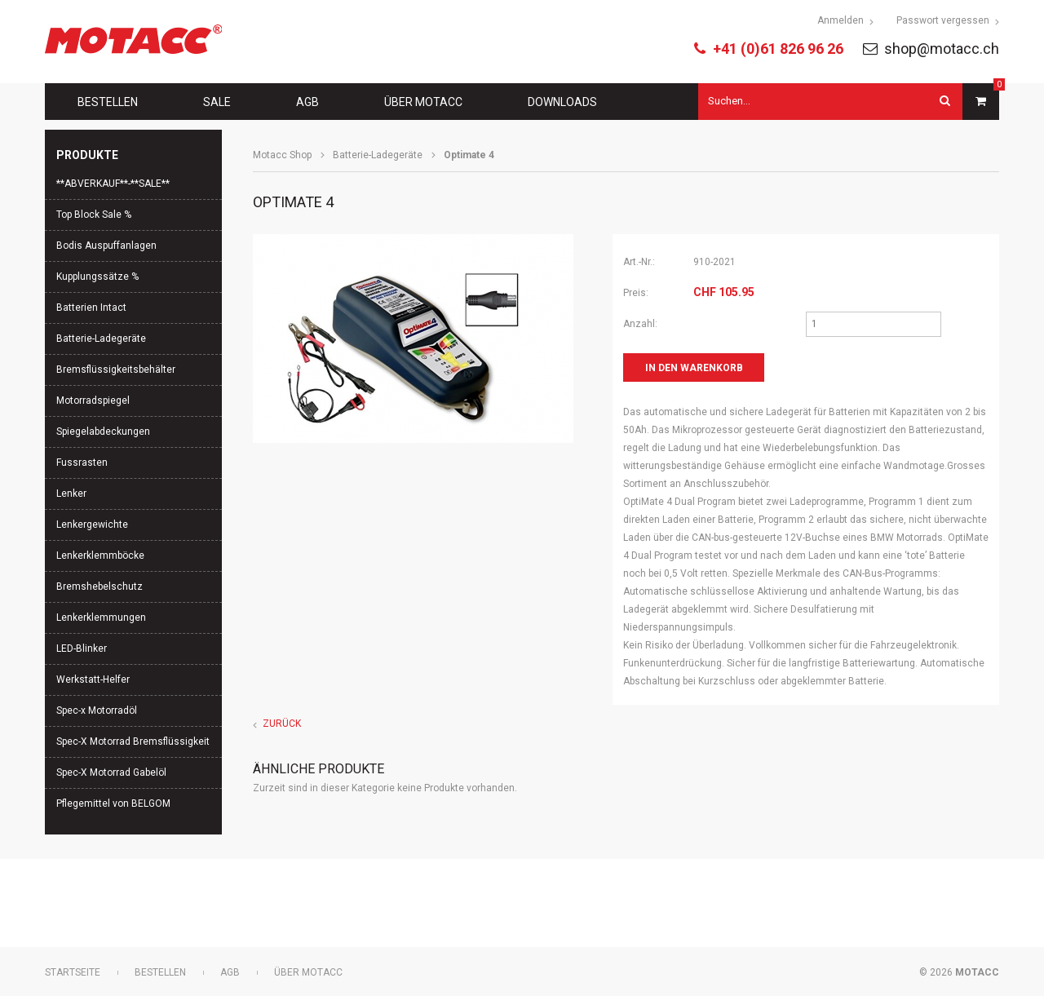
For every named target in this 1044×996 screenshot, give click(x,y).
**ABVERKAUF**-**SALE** (113, 183)
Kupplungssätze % (97, 276)
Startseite (72, 972)
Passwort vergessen (942, 20)
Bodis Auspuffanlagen (106, 245)
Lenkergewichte (92, 524)
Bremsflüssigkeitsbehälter (115, 369)
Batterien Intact (91, 307)
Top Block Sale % (93, 214)
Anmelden (840, 20)
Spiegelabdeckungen (103, 431)
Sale (217, 101)
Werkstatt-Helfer (93, 679)
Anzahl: (640, 324)
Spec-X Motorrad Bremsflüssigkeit (133, 741)
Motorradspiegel (93, 400)
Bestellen (107, 101)
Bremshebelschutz (99, 586)
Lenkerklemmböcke (100, 555)
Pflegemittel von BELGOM (113, 803)
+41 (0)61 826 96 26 (778, 48)
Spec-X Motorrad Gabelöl (111, 772)
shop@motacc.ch (941, 48)
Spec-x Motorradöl (96, 710)
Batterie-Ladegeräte (377, 155)
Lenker (71, 493)
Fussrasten (82, 462)
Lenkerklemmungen (101, 617)
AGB (307, 101)
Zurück (282, 723)
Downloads (562, 101)
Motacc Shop (282, 155)
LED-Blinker (81, 648)
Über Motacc (423, 101)
